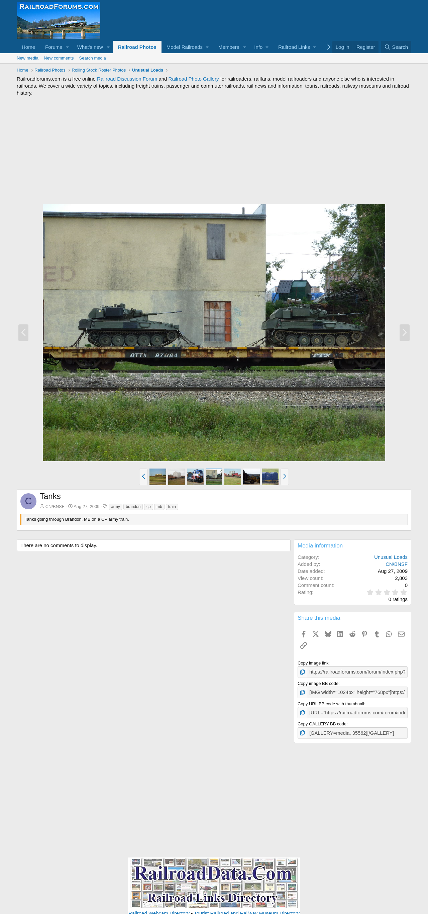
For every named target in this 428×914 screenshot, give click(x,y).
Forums (53, 47)
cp (148, 506)
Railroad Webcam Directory (159, 910)
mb (159, 506)
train (172, 506)
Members (228, 47)
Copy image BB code (318, 682)
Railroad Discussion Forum (127, 79)
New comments (59, 58)
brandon (133, 506)
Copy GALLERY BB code (322, 721)
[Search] (396, 47)
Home (28, 47)
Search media (92, 58)
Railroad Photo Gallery (194, 79)
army (115, 506)
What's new (90, 47)
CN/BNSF (55, 506)
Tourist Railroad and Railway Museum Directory (247, 910)
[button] (67, 47)
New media (27, 58)
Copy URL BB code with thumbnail (331, 702)
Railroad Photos (137, 47)
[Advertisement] (214, 150)
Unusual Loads (391, 557)
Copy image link (313, 663)
